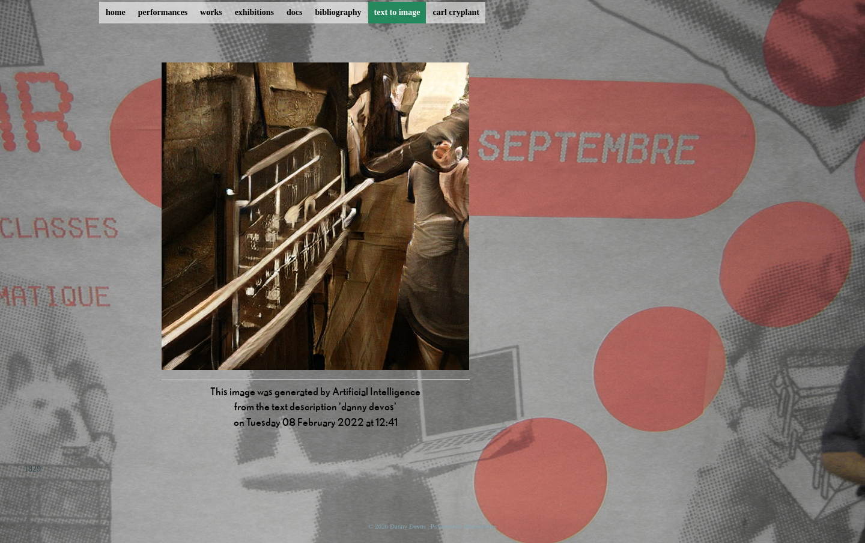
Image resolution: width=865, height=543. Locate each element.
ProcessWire (480, 526)
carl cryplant (455, 12)
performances (162, 12)
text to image (397, 12)
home (116, 12)
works (211, 12)
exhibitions (254, 12)
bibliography (338, 12)
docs (294, 12)
